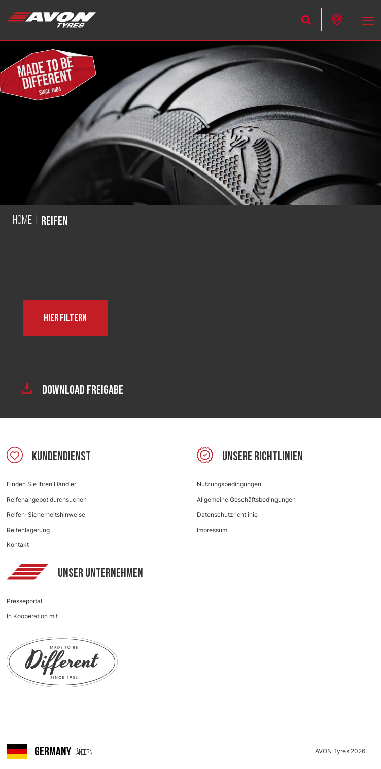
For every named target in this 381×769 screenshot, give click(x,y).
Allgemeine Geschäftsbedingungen (246, 499)
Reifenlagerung (28, 530)
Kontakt (18, 544)
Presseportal (24, 601)
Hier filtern (65, 318)
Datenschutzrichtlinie (227, 514)
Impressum (212, 530)
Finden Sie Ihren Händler (41, 484)
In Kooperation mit (32, 616)
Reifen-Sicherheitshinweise (46, 514)
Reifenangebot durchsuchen (47, 499)
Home (22, 221)
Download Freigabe (72, 389)
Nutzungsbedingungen (229, 484)
